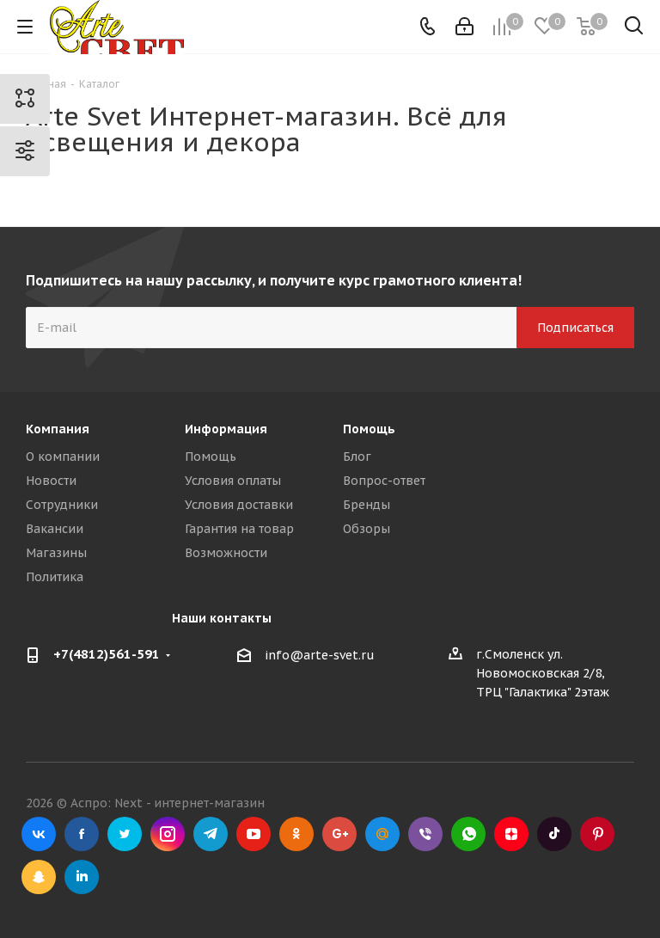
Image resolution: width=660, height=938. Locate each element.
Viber (425, 834)
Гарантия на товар (239, 528)
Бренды (366, 504)
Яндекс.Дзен (511, 834)
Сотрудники (62, 504)
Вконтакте (38, 834)
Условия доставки (239, 504)
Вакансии (54, 528)
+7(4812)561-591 (106, 654)
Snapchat (38, 877)
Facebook (81, 834)
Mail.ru (382, 834)
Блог (357, 456)
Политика (54, 577)
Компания (57, 429)
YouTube (253, 834)
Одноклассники (296, 834)
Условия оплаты (233, 480)
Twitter (124, 834)
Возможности (226, 553)
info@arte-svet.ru (320, 655)
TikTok (554, 834)
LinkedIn (81, 877)
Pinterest (597, 834)
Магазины (56, 553)
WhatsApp (468, 834)
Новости (51, 480)
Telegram (210, 834)
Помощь (210, 456)
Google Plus (339, 834)
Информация (226, 429)
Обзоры (366, 528)
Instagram (167, 834)
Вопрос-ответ (384, 480)
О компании (63, 456)
